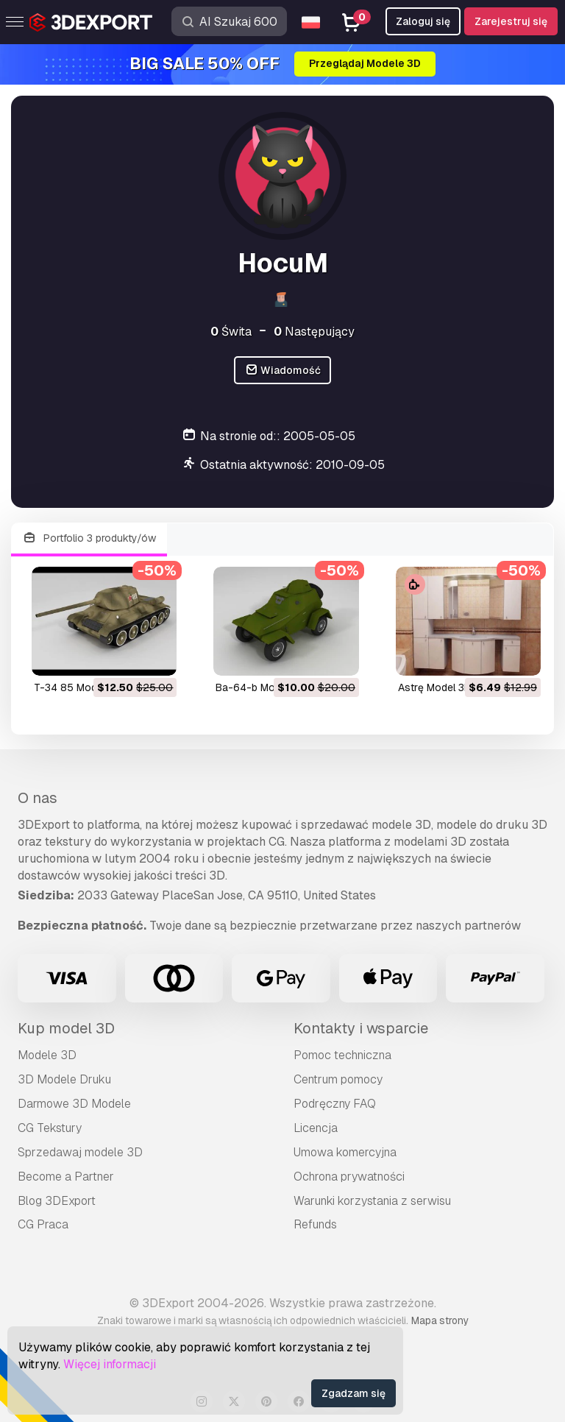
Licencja (316, 1128)
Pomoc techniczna (342, 1055)
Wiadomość (282, 371)
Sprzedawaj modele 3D (80, 1152)
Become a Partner (66, 1176)
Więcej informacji (109, 1364)
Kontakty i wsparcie (361, 1028)
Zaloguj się (423, 21)
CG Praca (43, 1224)
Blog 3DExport (57, 1201)
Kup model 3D (66, 1028)
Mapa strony (440, 1320)
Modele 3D (47, 1055)
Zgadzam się (353, 1393)
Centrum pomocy (338, 1079)
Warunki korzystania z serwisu (372, 1201)
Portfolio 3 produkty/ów (89, 538)
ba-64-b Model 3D (260, 687)
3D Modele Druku (64, 1079)
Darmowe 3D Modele (74, 1103)
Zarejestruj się (511, 21)
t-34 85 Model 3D (77, 687)
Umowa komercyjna (345, 1152)
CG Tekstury (50, 1128)
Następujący (314, 331)
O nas (37, 797)
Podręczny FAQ (335, 1103)
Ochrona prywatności (349, 1176)
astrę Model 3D (435, 687)
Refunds (315, 1224)
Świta (231, 331)
